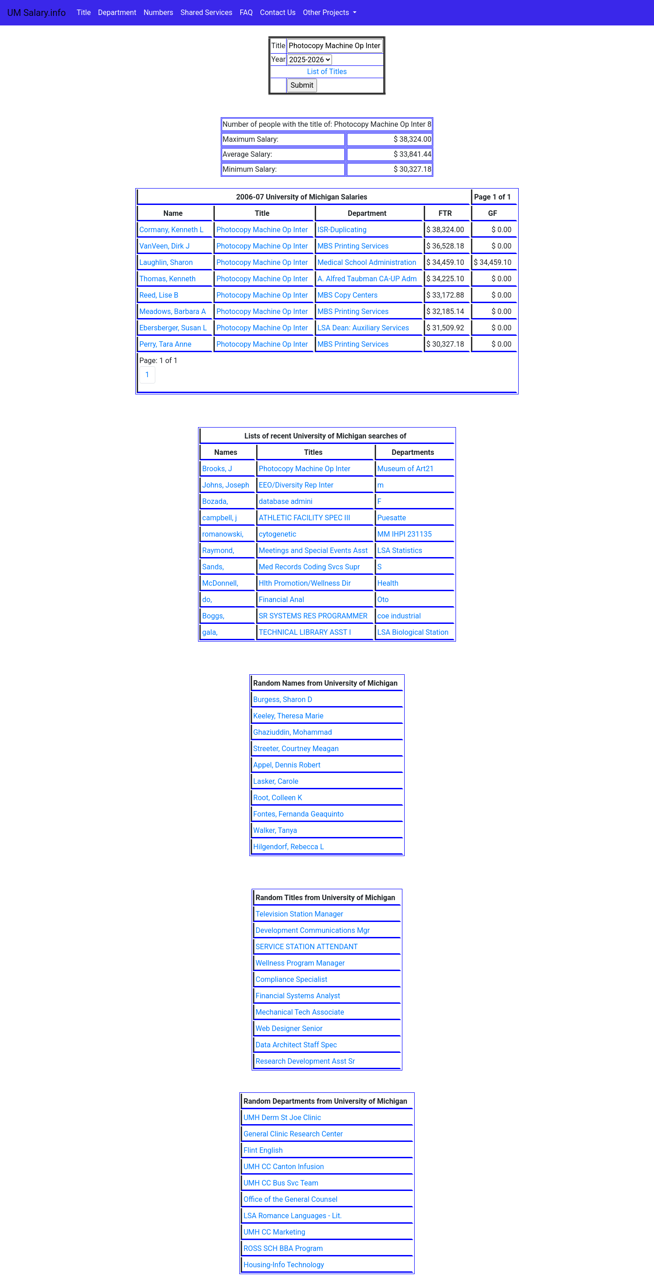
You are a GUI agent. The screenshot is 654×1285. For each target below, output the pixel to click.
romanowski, (222, 534)
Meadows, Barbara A (172, 311)
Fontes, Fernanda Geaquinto (298, 814)
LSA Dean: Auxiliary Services (363, 328)
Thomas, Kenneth (167, 278)
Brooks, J (217, 468)
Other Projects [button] (327, 12)
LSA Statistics (399, 550)
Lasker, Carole (275, 781)
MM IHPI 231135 (404, 534)
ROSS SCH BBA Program (283, 1248)
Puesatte (391, 517)
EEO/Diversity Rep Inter (296, 485)
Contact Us (278, 12)
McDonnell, (220, 583)
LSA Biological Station (413, 632)
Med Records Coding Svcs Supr (309, 567)
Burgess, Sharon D (282, 699)
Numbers (158, 12)
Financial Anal (281, 599)
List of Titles (327, 71)
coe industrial (399, 616)
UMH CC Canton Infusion (283, 1166)
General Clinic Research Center (293, 1134)
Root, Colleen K (277, 797)
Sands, (212, 567)
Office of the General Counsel (290, 1199)
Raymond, (218, 550)
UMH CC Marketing (274, 1232)
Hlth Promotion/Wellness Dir (305, 583)
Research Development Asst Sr (305, 1061)
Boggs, (213, 616)
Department (117, 12)
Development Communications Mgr (313, 930)
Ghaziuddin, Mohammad (292, 732)
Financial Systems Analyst (298, 995)
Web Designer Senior (289, 1028)
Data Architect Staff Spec (296, 1045)
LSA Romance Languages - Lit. (292, 1215)
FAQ (246, 12)
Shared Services (207, 12)
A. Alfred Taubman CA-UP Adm (367, 278)
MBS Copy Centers (347, 295)
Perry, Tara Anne (165, 344)
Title (84, 12)
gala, (209, 632)
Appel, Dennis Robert (287, 765)
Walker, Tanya (275, 830)
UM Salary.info (36, 12)
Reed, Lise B (158, 295)
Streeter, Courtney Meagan (296, 748)
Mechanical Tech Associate (300, 1012)
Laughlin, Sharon (166, 262)
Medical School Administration (366, 262)
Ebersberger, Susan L (173, 328)
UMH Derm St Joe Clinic (282, 1117)
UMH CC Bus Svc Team (280, 1183)
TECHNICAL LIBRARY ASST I (305, 632)
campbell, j (219, 517)
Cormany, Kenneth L (171, 229)
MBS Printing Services (353, 246)
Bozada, (215, 501)
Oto (383, 599)
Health (388, 583)
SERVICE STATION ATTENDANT (307, 946)
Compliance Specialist (291, 979)
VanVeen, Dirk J (164, 246)
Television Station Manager (299, 914)
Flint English (262, 1150)
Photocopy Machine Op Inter (262, 229)
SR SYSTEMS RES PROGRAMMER (313, 616)
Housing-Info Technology (283, 1264)
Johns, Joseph (225, 485)
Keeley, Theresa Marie (288, 716)
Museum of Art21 (405, 468)
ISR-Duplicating (342, 229)
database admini (285, 501)
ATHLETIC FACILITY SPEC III (304, 517)
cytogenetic (277, 534)
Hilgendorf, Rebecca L (288, 846)
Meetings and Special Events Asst (313, 550)
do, (207, 599)
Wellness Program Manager (300, 963)
